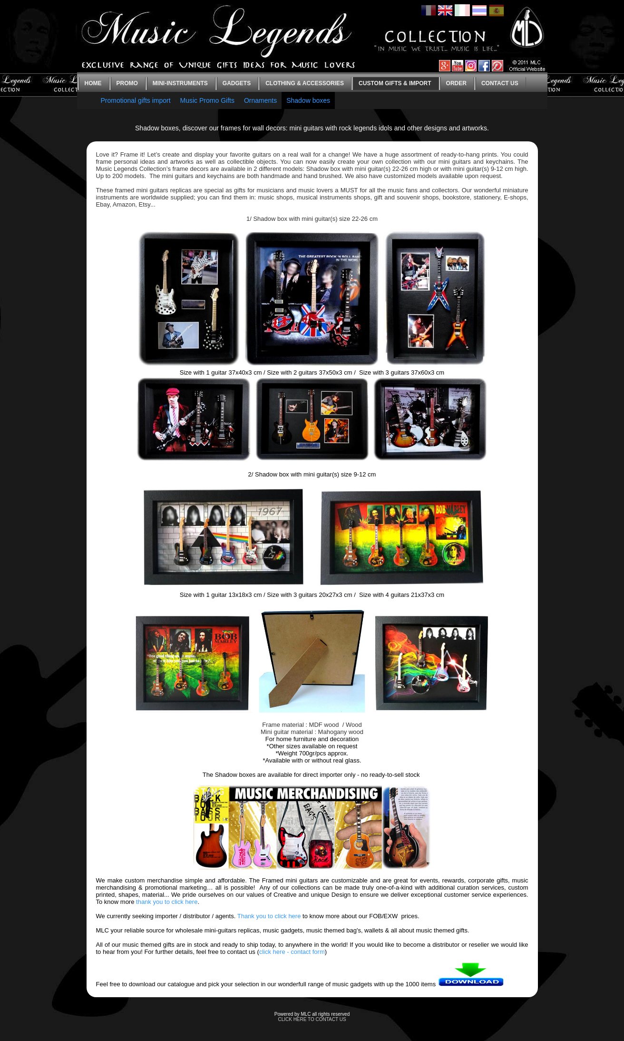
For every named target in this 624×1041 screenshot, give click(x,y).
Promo (127, 83)
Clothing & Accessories (304, 83)
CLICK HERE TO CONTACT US (312, 1019)
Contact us (499, 83)
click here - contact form (292, 951)
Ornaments (260, 100)
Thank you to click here (269, 916)
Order (456, 83)
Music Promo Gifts (207, 100)
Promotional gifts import (136, 100)
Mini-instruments (180, 83)
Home (93, 83)
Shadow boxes (308, 100)
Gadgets (237, 83)
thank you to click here (166, 901)
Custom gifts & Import (395, 83)
